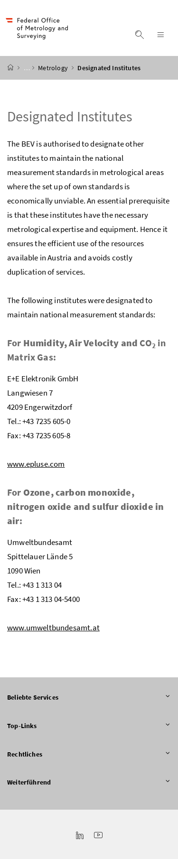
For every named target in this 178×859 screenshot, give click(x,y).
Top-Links (89, 726)
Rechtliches (89, 754)
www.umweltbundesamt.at (53, 627)
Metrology (53, 68)
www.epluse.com (36, 464)
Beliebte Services (89, 697)
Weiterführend (89, 782)
